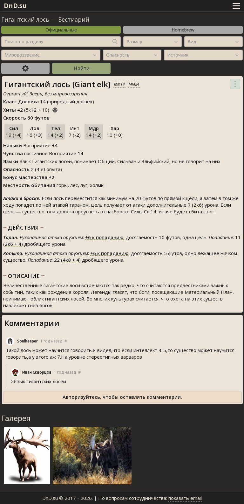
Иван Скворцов (36, 372)
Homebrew (183, 30)
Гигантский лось (25, 19)
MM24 (134, 84)
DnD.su (15, 5)
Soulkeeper (27, 341)
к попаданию (104, 237)
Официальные (61, 30)
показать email (185, 498)
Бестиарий (73, 19)
